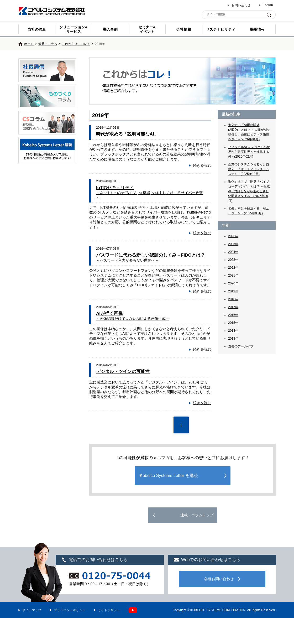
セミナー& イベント (147, 29)
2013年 (233, 338)
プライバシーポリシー (69, 610)
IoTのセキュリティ (149, 192)
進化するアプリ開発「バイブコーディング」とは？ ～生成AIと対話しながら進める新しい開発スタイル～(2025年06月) (249, 191)
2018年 (233, 299)
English (268, 5)
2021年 (233, 275)
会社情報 (183, 29)
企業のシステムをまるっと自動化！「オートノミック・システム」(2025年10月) (248, 169)
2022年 (233, 267)
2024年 (233, 252)
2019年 (233, 291)
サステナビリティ (220, 29)
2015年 (233, 323)
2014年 (233, 331)
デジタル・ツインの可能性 (123, 371)
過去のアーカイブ (240, 346)
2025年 (233, 244)
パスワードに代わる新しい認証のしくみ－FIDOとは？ (150, 257)
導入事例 (110, 29)
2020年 (233, 283)
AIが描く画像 (132, 316)
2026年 (233, 236)
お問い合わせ (241, 5)
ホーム (29, 44)
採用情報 (257, 29)
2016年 (233, 315)
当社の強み (37, 29)
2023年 (233, 260)
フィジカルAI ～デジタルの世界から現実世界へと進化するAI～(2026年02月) (249, 151)
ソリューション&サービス (73, 29)
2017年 (233, 307)
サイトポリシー (109, 610)
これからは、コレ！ (76, 44)
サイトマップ (31, 610)
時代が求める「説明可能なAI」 (127, 134)
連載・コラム (47, 44)
